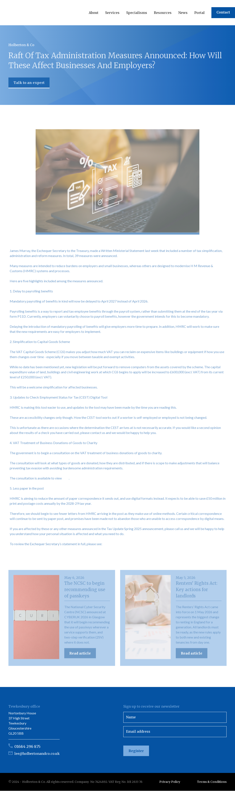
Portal (199, 13)
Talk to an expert (28, 84)
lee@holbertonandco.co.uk (37, 753)
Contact (223, 12)
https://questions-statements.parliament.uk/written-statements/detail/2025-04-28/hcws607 (77, 556)
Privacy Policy (169, 782)
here (65, 480)
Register (136, 751)
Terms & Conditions (212, 782)
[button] (93, 12)
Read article (80, 655)
